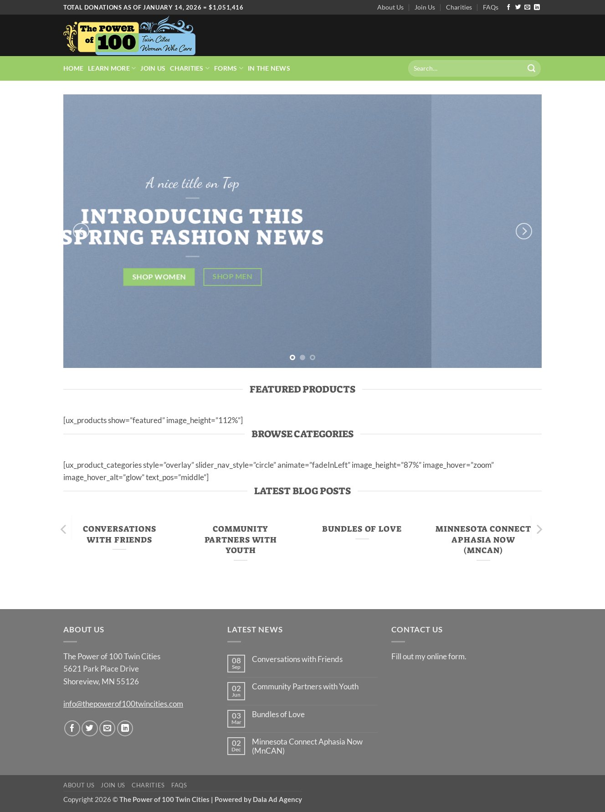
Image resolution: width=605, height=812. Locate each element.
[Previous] (81, 231)
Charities (459, 7)
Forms (228, 68)
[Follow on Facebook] (509, 7)
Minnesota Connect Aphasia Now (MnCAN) (483, 539)
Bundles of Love (361, 529)
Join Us (425, 7)
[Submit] (531, 68)
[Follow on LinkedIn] (537, 7)
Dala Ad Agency (277, 799)
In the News (269, 68)
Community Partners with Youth (241, 539)
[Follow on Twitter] (518, 7)
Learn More (112, 68)
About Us (390, 7)
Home (73, 68)
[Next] (524, 231)
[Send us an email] (527, 7)
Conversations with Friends (119, 534)
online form (446, 656)
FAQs (490, 7)
